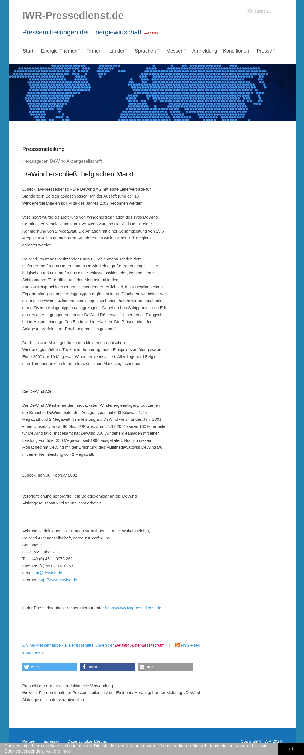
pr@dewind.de (49, 572)
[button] (49, 667)
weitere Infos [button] (58, 751)
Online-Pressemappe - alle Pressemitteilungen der (93, 645)
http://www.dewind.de (58, 579)
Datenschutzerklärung (87, 741)
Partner (29, 741)
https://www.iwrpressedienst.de (133, 607)
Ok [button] (291, 749)
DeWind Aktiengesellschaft (76, 161)
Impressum (52, 741)
